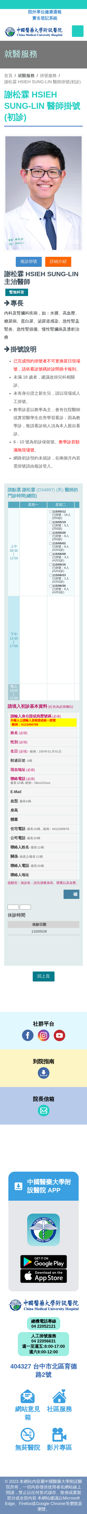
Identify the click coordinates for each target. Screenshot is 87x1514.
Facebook (28, 1035)
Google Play (43, 1262)
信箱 (43, 1110)
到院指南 (43, 1073)
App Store (43, 1276)
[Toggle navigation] (78, 31)
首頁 (8, 75)
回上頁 (43, 976)
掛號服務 (48, 75)
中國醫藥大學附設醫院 (43, 1305)
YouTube (59, 1035)
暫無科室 (16, 292)
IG (43, 1035)
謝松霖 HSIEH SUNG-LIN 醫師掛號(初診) (42, 82)
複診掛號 (28, 261)
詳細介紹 (58, 261)
